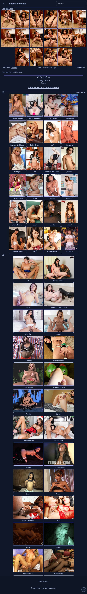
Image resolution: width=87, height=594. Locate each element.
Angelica (69, 251)
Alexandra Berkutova (59, 307)
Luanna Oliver (17, 251)
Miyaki (52, 225)
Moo (58, 520)
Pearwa (14, 67)
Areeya (58, 494)
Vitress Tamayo (17, 198)
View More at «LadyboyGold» (43, 87)
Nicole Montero (59, 387)
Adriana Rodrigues (17, 145)
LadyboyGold (7, 8)
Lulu (35, 225)
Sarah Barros (28, 574)
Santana (52, 198)
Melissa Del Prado (52, 172)
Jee (52, 145)
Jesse (28, 547)
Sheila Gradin (52, 251)
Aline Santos (28, 387)
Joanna (70, 171)
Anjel (35, 198)
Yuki (35, 251)
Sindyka (28, 334)
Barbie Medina (58, 281)
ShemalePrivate (17, 3)
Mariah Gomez (17, 118)
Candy (17, 171)
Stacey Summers (34, 118)
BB (35, 172)
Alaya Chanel (17, 225)
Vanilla (28, 414)
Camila (58, 414)
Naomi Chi (70, 118)
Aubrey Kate (58, 574)
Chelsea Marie (28, 441)
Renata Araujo (58, 361)
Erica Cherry (52, 118)
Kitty (28, 307)
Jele (28, 281)
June (28, 494)
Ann (70, 225)
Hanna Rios (58, 441)
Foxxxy (58, 334)
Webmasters (43, 581)
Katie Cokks (34, 145)
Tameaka (28, 361)
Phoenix (69, 198)
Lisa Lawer (70, 145)
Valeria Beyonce (59, 467)
